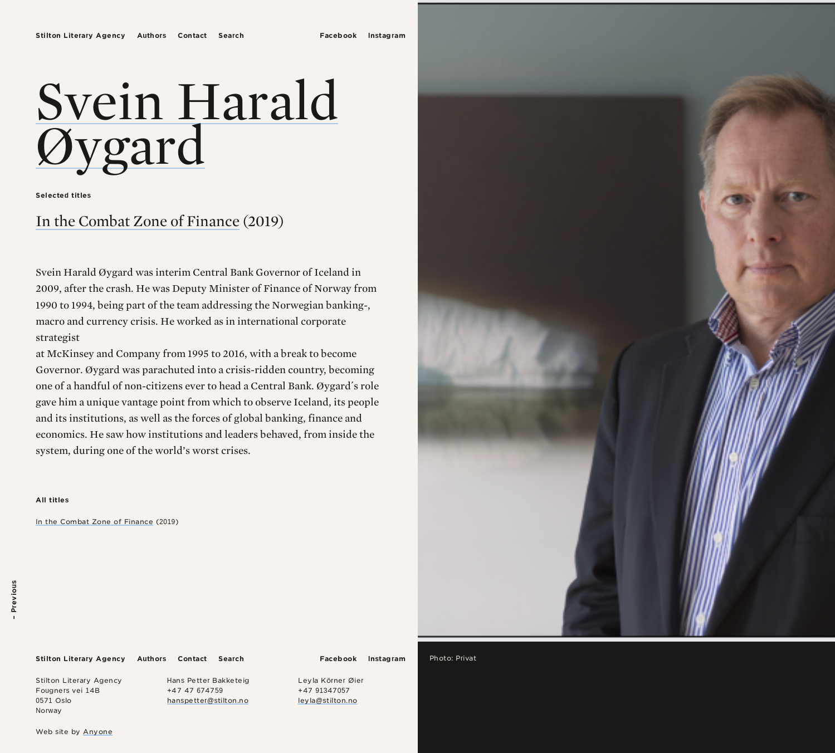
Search (231, 35)
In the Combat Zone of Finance (138, 220)
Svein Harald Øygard (187, 121)
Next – (821, 607)
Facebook (338, 35)
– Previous (13, 599)
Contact (192, 35)
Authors (152, 35)
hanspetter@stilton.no (208, 700)
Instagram (387, 35)
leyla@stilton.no (327, 700)
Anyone (98, 731)
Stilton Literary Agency (80, 35)
